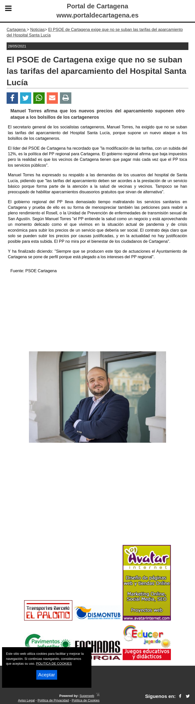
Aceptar (46, 674)
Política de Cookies (86, 700)
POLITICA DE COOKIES (54, 663)
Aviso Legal (26, 700)
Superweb (86, 696)
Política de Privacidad (53, 700)
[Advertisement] (97, 313)
